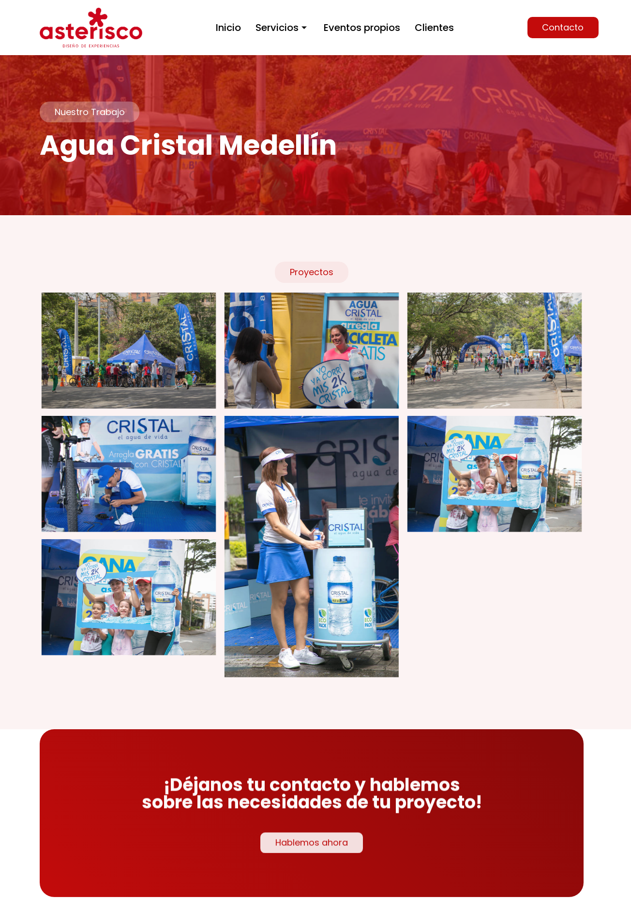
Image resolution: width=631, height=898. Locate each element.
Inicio (228, 27)
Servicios (282, 27)
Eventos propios (362, 27)
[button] (563, 27)
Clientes (434, 27)
